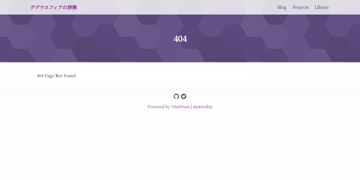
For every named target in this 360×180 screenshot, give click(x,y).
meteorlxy (203, 107)
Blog (282, 7)
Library (322, 7)
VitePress (181, 107)
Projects (300, 7)
